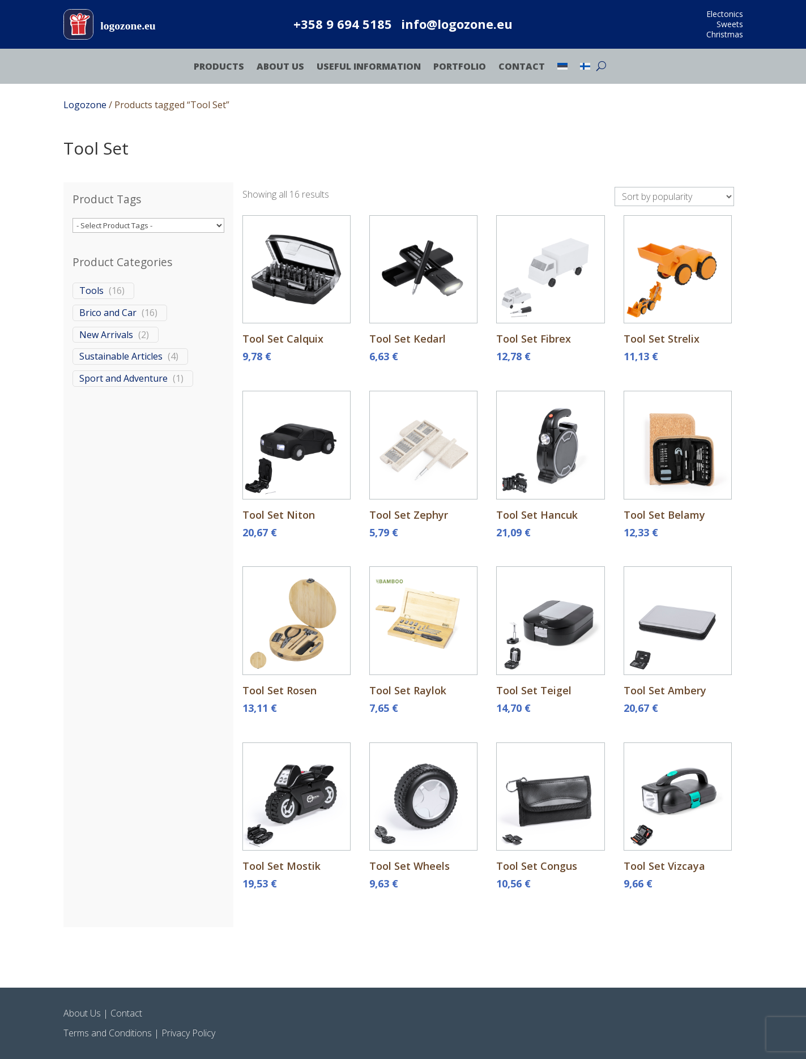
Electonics (724, 13)
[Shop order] (674, 196)
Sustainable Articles (121, 357)
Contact (521, 67)
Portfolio (459, 67)
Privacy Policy (188, 1033)
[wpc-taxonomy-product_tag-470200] (148, 226)
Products (219, 67)
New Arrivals (106, 335)
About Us (280, 67)
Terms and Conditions (107, 1033)
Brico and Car (108, 313)
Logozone (84, 105)
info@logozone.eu (457, 23)
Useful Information (369, 67)
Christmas (724, 34)
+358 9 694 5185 (342, 23)
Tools (91, 291)
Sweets (730, 24)
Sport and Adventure (123, 379)
